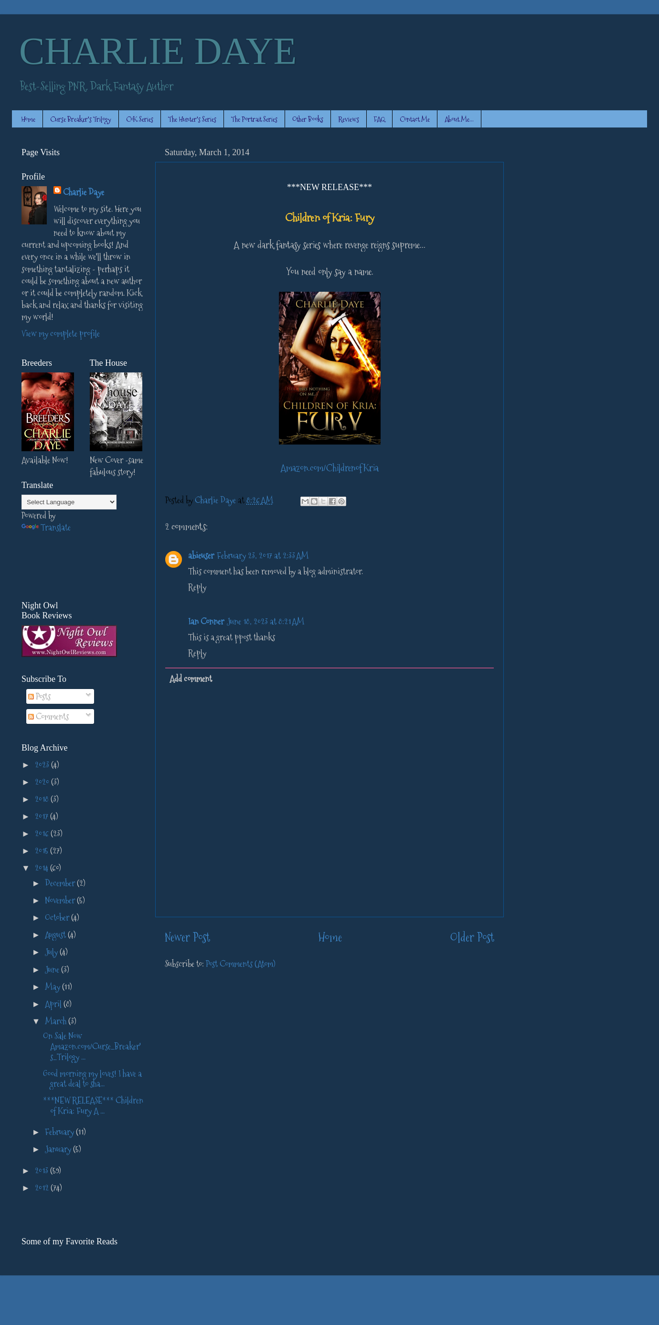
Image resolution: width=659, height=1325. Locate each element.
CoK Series (139, 119)
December (61, 883)
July (52, 952)
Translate (46, 527)
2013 (42, 1171)
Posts (39, 696)
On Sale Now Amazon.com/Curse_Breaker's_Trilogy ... (92, 1046)
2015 (42, 851)
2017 (42, 816)
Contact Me (415, 119)
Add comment (191, 679)
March (56, 1021)
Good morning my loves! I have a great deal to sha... (92, 1079)
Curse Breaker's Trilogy (80, 119)
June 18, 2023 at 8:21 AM (265, 621)
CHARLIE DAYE (158, 51)
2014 (42, 868)
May (53, 987)
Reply (197, 587)
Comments (48, 716)
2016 (43, 833)
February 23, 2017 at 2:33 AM (262, 556)
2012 (43, 1188)
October (58, 917)
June (53, 969)
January (59, 1149)
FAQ (379, 119)
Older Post (472, 937)
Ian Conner (206, 621)
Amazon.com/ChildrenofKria (330, 468)
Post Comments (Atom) (241, 964)
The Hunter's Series (192, 119)
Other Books (307, 119)
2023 (43, 765)
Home (28, 119)
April (54, 1004)
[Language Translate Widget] (69, 502)
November (61, 900)
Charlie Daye (83, 192)
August (56, 935)
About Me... (459, 119)
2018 (43, 799)
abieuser (201, 556)
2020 (43, 782)
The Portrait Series (254, 119)
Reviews (348, 119)
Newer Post (187, 937)
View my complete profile (60, 333)
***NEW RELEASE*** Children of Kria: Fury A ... (93, 1105)
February (60, 1132)
